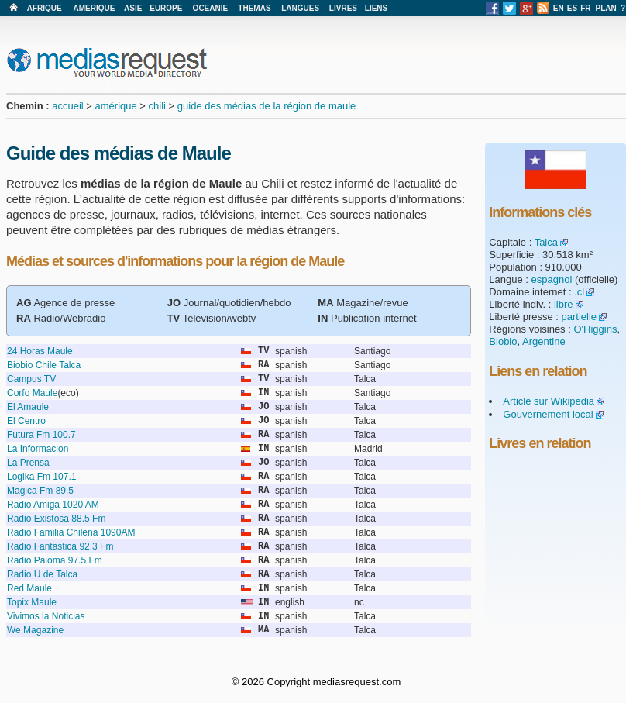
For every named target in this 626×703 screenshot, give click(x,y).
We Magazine (35, 630)
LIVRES (343, 8)
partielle (579, 316)
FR (585, 8)
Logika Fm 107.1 (41, 476)
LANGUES (300, 8)
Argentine (544, 341)
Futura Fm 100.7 (41, 434)
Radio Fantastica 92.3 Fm (60, 546)
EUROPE (166, 8)
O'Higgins (595, 329)
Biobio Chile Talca (44, 365)
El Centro (26, 420)
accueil (67, 106)
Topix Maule (32, 602)
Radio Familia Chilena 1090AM (71, 532)
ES (572, 8)
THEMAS (254, 8)
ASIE (133, 8)
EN (558, 8)
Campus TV (31, 379)
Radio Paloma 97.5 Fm (54, 560)
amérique (116, 106)
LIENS (376, 8)
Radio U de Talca (42, 574)
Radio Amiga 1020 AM (53, 504)
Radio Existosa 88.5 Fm (56, 518)
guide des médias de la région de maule (266, 106)
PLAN (606, 8)
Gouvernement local (548, 414)
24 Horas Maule (40, 351)
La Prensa (28, 462)
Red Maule (29, 588)
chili (157, 106)
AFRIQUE (44, 8)
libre (563, 304)
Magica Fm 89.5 (40, 490)
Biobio (503, 341)
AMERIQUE (94, 8)
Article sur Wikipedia (548, 401)
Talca (546, 242)
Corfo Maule (32, 393)
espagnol (552, 279)
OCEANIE (211, 8)
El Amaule (28, 406)
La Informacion (37, 448)
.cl (579, 292)
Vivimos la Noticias (45, 616)
